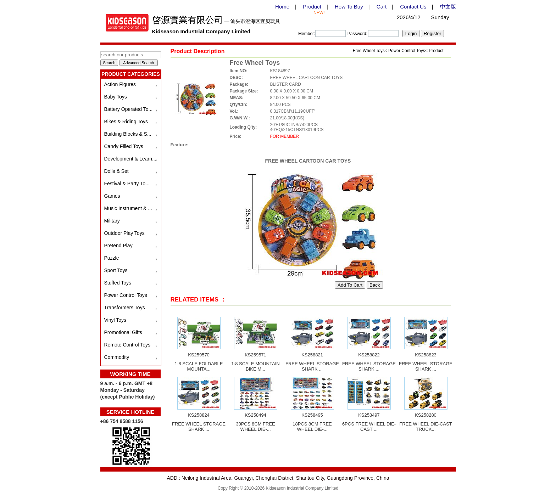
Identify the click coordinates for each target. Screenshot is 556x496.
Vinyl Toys (115, 320)
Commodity (116, 357)
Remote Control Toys (127, 345)
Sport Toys (116, 270)
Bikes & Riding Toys (126, 121)
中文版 (448, 7)
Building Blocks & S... (127, 134)
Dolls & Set (116, 171)
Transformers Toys (124, 307)
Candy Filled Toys (123, 146)
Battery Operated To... (128, 109)
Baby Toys (115, 97)
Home (282, 7)
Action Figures (120, 84)
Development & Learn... (130, 159)
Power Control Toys (125, 295)
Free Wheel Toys (369, 50)
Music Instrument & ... (128, 208)
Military (112, 221)
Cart (382, 7)
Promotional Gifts (123, 332)
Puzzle (111, 258)
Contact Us (413, 7)
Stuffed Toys (118, 283)
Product (312, 7)
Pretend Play (118, 245)
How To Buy (349, 7)
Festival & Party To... (127, 183)
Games (112, 196)
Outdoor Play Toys (124, 233)
